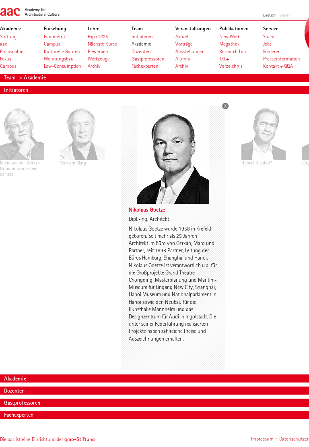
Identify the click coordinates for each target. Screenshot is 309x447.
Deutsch (269, 14)
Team (10, 77)
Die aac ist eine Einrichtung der (47, 439)
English (285, 14)
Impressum (262, 439)
